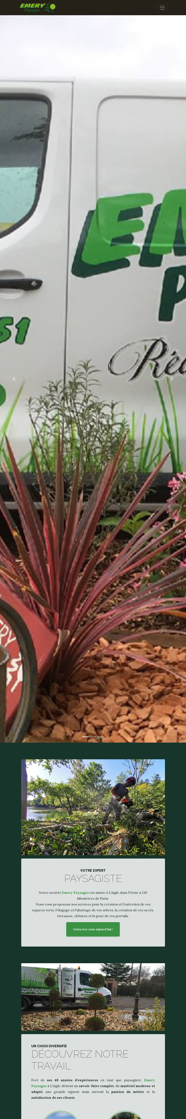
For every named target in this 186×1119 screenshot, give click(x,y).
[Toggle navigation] (162, 8)
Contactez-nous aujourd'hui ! (93, 929)
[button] (14, 379)
